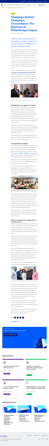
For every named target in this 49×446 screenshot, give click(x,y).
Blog (6, 7)
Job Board (39, 1)
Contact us (24, 1)
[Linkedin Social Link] (39, 438)
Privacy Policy (37, 435)
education (26, 153)
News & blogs (32, 1)
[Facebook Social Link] (44, 438)
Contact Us (29, 435)
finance (16, 153)
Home (3, 7)
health (21, 153)
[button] (47, 5)
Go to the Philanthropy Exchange (10, 334)
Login (45, 1)
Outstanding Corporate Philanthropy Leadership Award (23, 72)
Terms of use (44, 435)
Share (12, 317)
